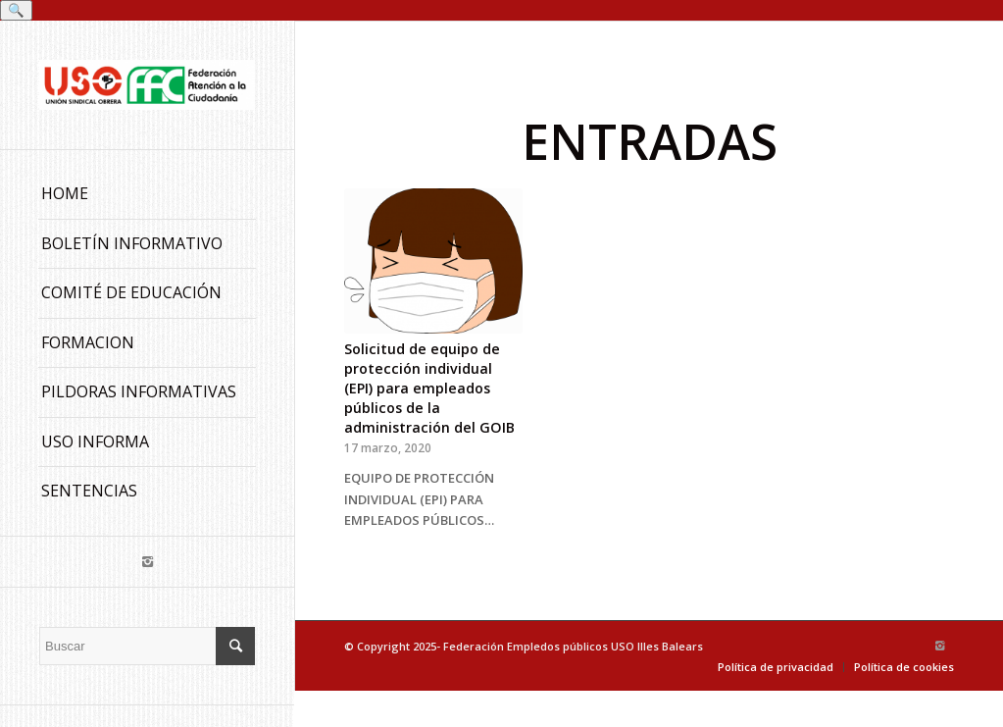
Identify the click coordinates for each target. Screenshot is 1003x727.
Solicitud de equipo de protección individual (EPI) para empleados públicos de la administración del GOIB (429, 388)
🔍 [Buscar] (16, 10)
